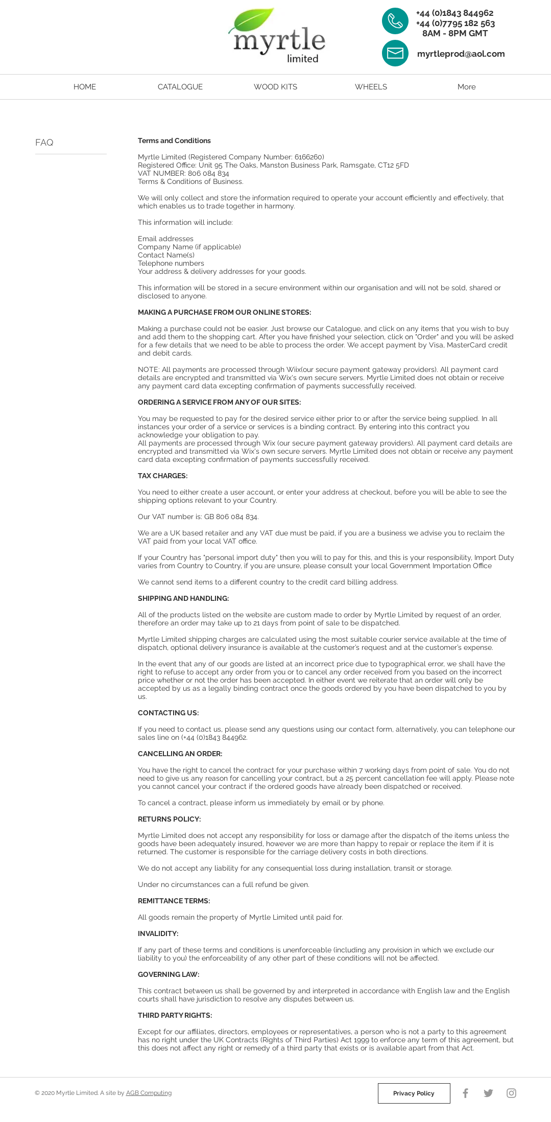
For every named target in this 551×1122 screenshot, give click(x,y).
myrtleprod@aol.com (461, 54)
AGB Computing (149, 1092)
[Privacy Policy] (414, 1093)
